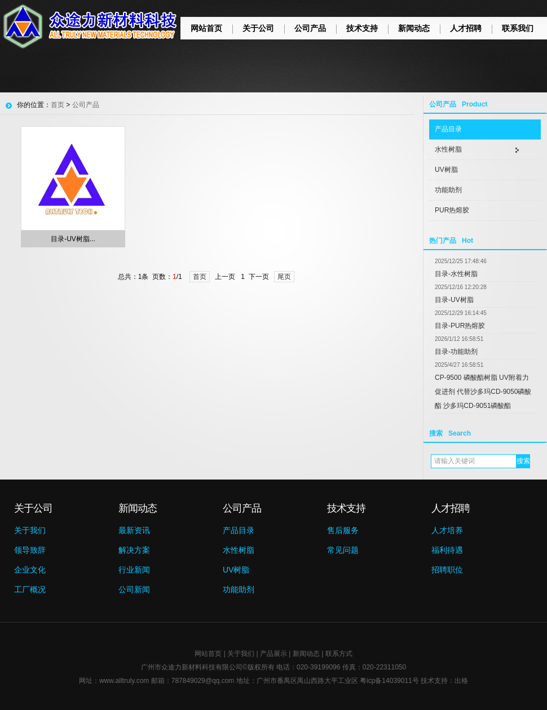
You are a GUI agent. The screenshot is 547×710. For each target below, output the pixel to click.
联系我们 (517, 28)
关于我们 (30, 530)
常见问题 (343, 549)
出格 (461, 681)
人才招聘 (466, 28)
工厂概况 (30, 589)
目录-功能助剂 (456, 352)
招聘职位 (447, 569)
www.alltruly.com (124, 681)
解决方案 (134, 549)
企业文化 (30, 569)
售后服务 (343, 530)
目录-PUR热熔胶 (460, 326)
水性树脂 (448, 149)
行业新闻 (134, 569)
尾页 (284, 277)
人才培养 (447, 530)
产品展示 (273, 654)
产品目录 (448, 129)
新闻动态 (414, 28)
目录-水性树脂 (456, 274)
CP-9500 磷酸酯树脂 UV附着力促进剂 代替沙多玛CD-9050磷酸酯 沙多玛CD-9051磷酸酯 (483, 392)
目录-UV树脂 (454, 300)
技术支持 (362, 28)
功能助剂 (448, 190)
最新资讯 (134, 530)
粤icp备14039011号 (389, 681)
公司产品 (310, 28)
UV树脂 (446, 170)
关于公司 (258, 28)
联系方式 (338, 654)
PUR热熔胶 (452, 210)
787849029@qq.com (203, 681)
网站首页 (206, 28)
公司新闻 (134, 589)
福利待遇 (447, 549)
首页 (57, 105)
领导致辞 (30, 549)
